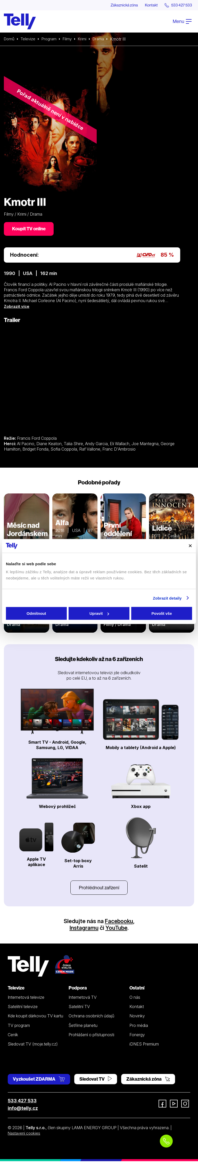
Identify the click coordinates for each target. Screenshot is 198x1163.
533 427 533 (22, 1102)
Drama (102, 39)
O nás (134, 999)
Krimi (85, 39)
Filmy (70, 39)
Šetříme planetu (83, 1027)
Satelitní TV (79, 1008)
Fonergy (137, 1036)
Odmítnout (36, 613)
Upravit (99, 613)
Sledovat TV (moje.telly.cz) (33, 1045)
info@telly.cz (23, 1110)
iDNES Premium (144, 1045)
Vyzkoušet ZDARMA (39, 1081)
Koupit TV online (29, 229)
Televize (29, 39)
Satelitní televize (23, 1008)
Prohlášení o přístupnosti (91, 1036)
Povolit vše (162, 613)
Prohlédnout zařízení (99, 889)
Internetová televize (26, 999)
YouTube (116, 929)
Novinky (137, 1017)
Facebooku (119, 923)
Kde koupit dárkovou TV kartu (35, 1017)
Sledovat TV (95, 1081)
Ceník (13, 1036)
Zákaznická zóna (119, 5)
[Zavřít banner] (190, 546)
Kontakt (148, 5)
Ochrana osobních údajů (91, 1017)
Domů (9, 39)
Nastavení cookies (25, 1134)
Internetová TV (83, 999)
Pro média (138, 1027)
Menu (182, 22)
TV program (19, 1027)
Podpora (78, 990)
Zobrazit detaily (167, 598)
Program (51, 39)
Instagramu (83, 929)
